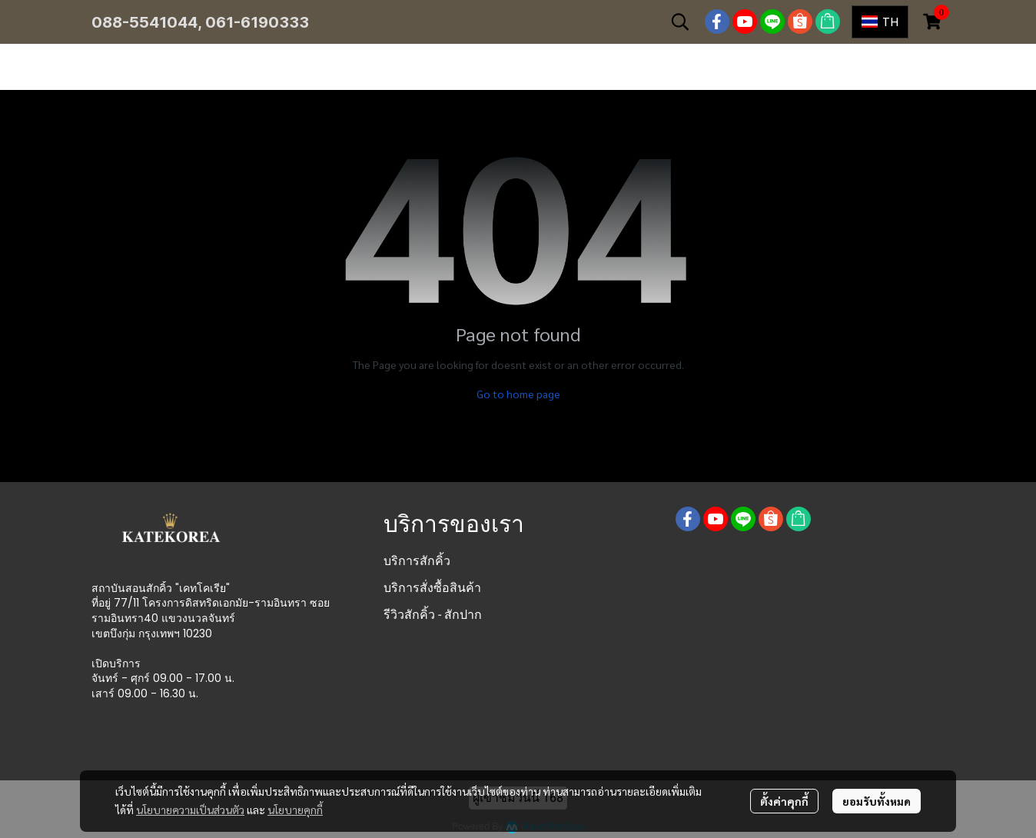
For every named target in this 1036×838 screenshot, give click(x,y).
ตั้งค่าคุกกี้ (784, 801)
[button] (680, 21)
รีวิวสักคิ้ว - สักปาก (433, 614)
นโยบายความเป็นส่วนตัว (190, 809)
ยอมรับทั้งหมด (876, 801)
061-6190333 (257, 22)
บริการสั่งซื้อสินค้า (432, 587)
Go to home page (518, 394)
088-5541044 (144, 22)
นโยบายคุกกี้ (295, 809)
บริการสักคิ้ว (417, 561)
